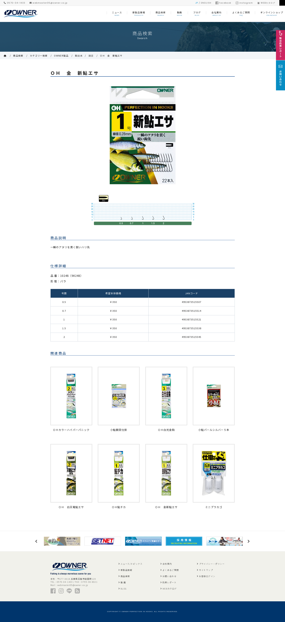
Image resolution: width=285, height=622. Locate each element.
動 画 (123, 582)
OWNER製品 (61, 55)
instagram (244, 2)
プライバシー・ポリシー (212, 563)
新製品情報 (126, 569)
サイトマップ (206, 569)
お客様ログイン (207, 576)
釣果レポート (169, 582)
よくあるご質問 (171, 569)
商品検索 (18, 55)
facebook (223, 2)
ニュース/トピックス (131, 563)
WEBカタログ (266, 2)
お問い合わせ (169, 576)
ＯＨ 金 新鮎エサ (111, 55)
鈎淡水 (79, 55)
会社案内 (167, 563)
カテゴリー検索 (39, 55)
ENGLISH (206, 2)
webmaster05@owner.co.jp (49, 2)
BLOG (124, 588)
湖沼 (90, 55)
